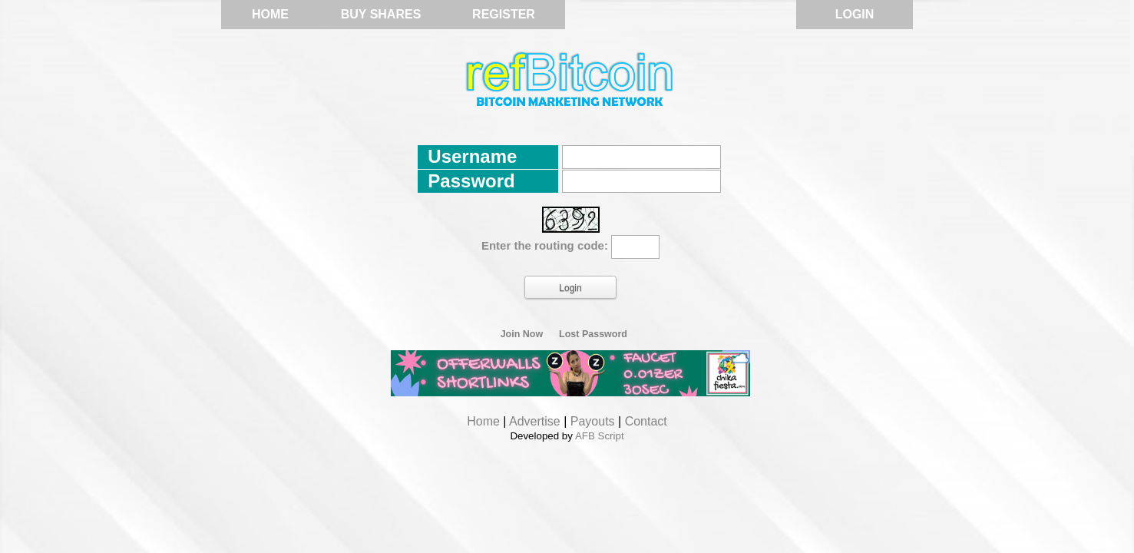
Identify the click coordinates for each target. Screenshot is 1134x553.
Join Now (522, 334)
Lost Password (593, 334)
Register (503, 14)
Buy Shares (381, 14)
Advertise (534, 421)
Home (270, 14)
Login (854, 14)
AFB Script (599, 436)
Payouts (592, 421)
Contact (646, 421)
